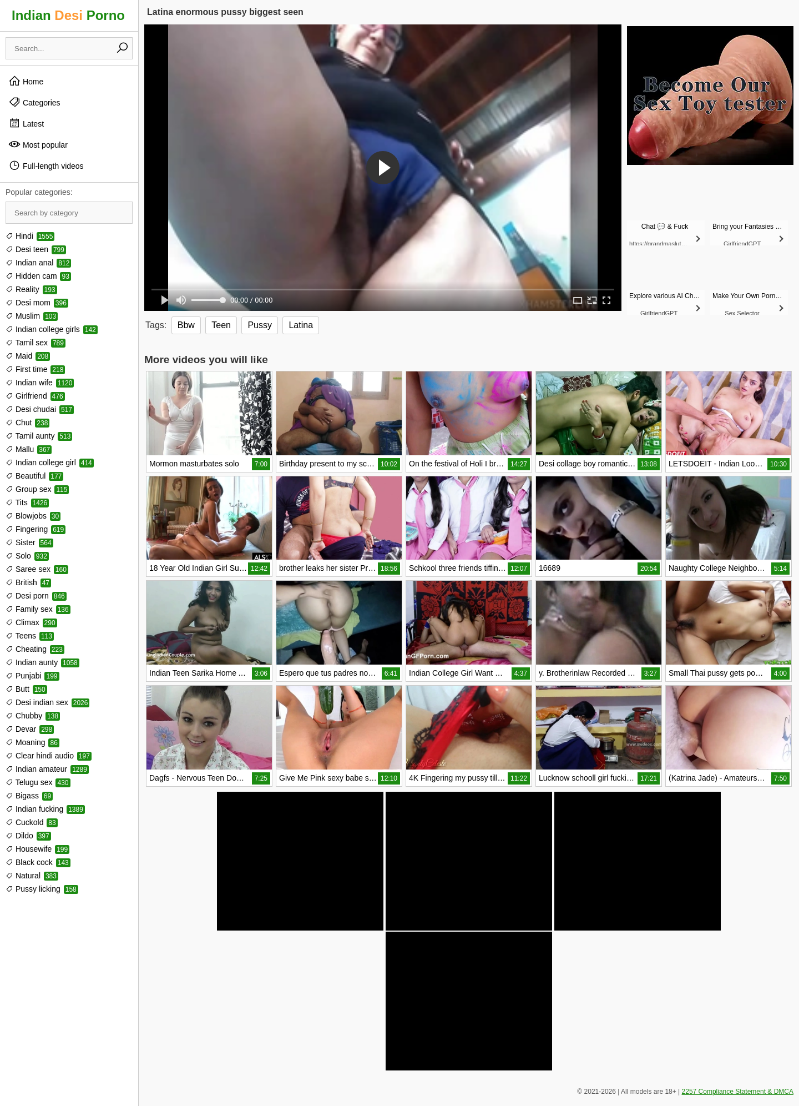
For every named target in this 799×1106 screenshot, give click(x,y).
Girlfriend (35, 395)
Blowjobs (33, 515)
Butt (26, 689)
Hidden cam (38, 276)
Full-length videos (46, 165)
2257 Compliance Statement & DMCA (737, 1091)
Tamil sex (35, 342)
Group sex (37, 489)
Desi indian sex (47, 702)
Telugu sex (38, 782)
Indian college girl (50, 462)
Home (25, 81)
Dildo (28, 835)
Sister (29, 542)
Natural (32, 875)
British (28, 582)
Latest (26, 123)
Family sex (38, 609)
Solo (27, 555)
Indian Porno (68, 15)
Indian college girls (52, 329)
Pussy (259, 325)
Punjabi (32, 675)
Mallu (29, 449)
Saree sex (37, 569)
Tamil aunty (39, 435)
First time (35, 369)
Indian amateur (47, 769)
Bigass (29, 795)
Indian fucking (45, 809)
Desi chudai (40, 409)
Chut (27, 422)
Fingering (35, 529)
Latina (301, 325)
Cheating (35, 649)
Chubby (33, 715)
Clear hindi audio (49, 755)
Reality (31, 289)
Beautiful (34, 475)
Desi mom (37, 302)
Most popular (38, 144)
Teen (221, 325)
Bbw (186, 325)
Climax (31, 622)
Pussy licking (42, 888)
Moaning (32, 742)
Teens (30, 635)
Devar (30, 729)
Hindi (30, 236)
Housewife (37, 848)
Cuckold (32, 822)
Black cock (38, 862)
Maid (28, 355)
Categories (34, 102)
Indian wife (40, 382)
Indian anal (38, 262)
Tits (27, 502)
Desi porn (36, 595)
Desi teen (36, 249)
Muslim (32, 315)
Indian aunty (42, 662)
